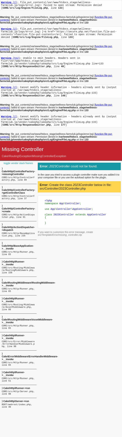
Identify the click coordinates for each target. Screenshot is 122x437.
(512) (10, 62)
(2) (9, 2)
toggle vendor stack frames (18, 173)
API (117, 6)
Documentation (108, 6)
